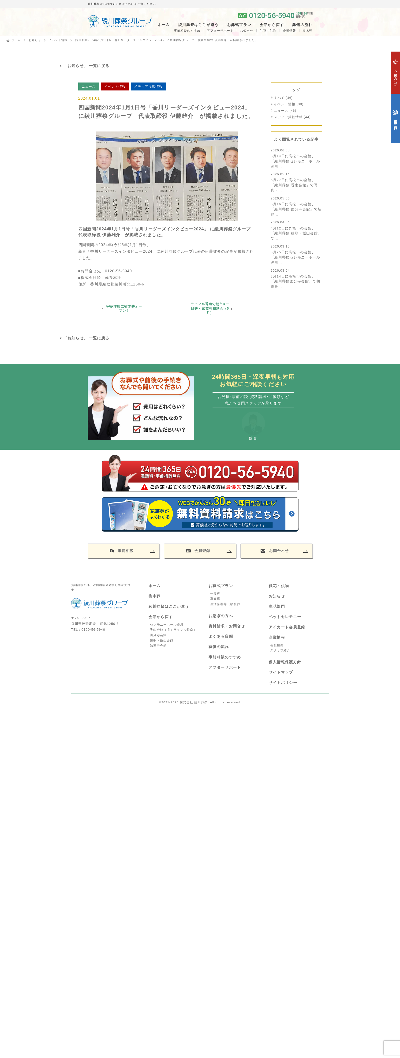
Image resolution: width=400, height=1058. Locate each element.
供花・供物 (268, 30)
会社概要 (277, 645)
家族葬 (215, 598)
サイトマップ (281, 672)
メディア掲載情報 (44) (292, 117)
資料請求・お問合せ (227, 626)
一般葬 (215, 593)
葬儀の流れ (302, 25)
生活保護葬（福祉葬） (227, 604)
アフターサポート (220, 30)
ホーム (164, 25)
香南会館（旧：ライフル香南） (173, 629)
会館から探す (161, 617)
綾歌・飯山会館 (161, 640)
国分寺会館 (158, 635)
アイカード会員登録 (287, 627)
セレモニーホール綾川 (166, 624)
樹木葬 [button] (308, 30)
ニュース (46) (285, 111)
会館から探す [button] (272, 25)
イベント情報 (58, 40)
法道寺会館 (158, 645)
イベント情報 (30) (288, 104)
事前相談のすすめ (187, 30)
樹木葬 (155, 596)
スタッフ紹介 (280, 650)
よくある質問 (221, 636)
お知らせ (246, 30)
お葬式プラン (221, 586)
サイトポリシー (283, 683)
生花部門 (277, 606)
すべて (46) (283, 98)
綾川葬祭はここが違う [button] (198, 25)
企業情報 (289, 30)
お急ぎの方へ (221, 616)
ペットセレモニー (285, 617)
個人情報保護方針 (285, 662)
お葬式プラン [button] (239, 25)
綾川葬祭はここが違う (169, 606)
